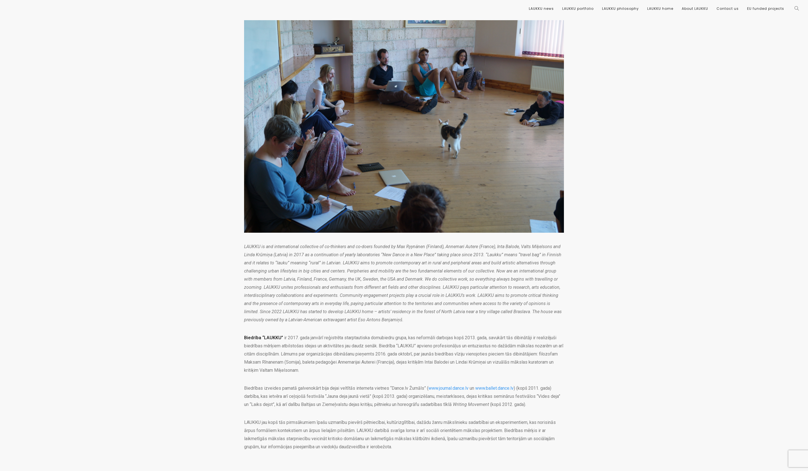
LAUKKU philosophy (620, 8)
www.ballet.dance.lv (494, 388)
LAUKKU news (541, 8)
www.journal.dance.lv (448, 388)
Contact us (728, 8)
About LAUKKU (695, 8)
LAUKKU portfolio (578, 8)
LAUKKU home (660, 8)
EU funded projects (765, 8)
